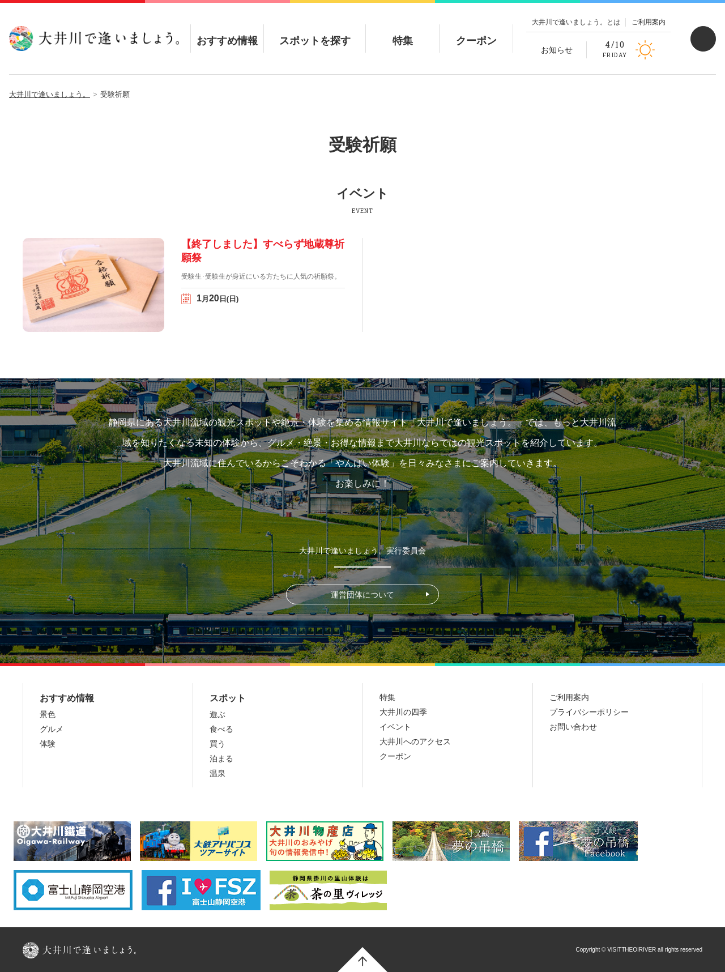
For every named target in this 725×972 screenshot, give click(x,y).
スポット (228, 698)
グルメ (51, 729)
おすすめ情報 (227, 31)
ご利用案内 (649, 22)
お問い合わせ (573, 726)
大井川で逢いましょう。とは (576, 22)
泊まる (221, 758)
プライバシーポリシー (589, 712)
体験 (48, 743)
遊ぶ (217, 714)
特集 (403, 31)
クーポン (476, 31)
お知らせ (557, 49)
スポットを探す (315, 31)
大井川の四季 (403, 712)
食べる (221, 729)
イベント (395, 726)
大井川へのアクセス (415, 741)
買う (217, 743)
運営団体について (362, 594)
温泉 (217, 773)
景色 (48, 714)
